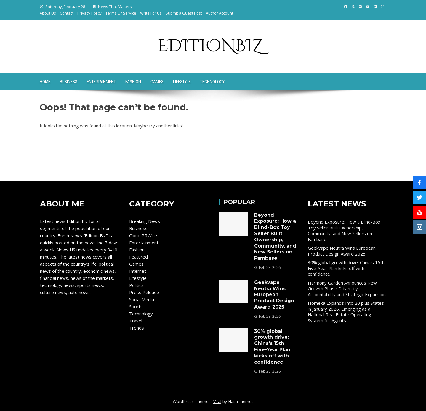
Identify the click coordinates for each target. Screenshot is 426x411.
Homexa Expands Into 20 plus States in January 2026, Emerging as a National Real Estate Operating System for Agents (346, 311)
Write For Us (151, 13)
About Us (48, 13)
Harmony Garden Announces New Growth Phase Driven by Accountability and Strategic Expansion (347, 288)
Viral (217, 401)
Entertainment (101, 81)
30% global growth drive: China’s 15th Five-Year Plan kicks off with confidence (272, 346)
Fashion (133, 81)
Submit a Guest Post (184, 13)
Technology (212, 81)
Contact (66, 13)
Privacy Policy (89, 13)
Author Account (219, 13)
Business (68, 81)
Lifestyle (182, 81)
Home (45, 81)
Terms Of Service (120, 13)
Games (157, 81)
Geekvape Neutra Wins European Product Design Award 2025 (274, 295)
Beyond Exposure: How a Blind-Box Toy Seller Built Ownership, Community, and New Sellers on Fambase (275, 236)
